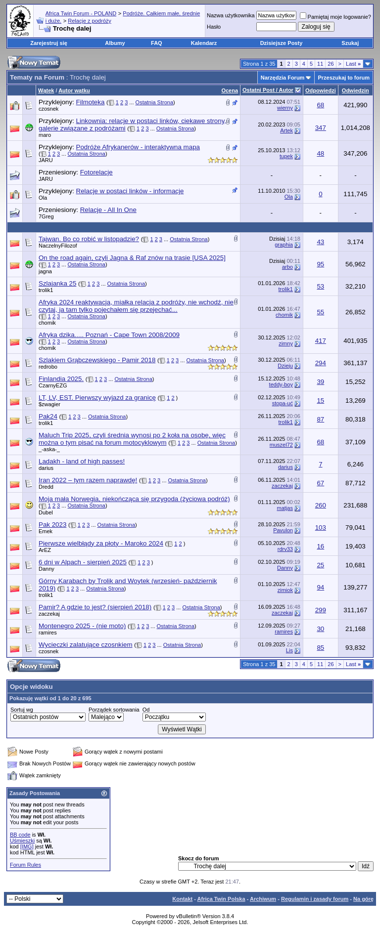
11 (320, 64)
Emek (45, 531)
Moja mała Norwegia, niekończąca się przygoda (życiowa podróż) (134, 499)
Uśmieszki (22, 841)
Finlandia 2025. (61, 378)
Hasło (214, 27)
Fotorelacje (96, 172)
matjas (285, 508)
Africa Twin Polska (221, 899)
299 (320, 610)
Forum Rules (25, 865)
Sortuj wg (21, 710)
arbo (287, 267)
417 (320, 340)
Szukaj (350, 43)
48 (320, 153)
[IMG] (27, 846)
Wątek (46, 90)
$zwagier (49, 404)
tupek (286, 156)
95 (320, 264)
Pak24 (48, 416)
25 (320, 565)
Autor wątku (74, 90)
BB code (20, 835)
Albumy (115, 43)
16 (320, 546)
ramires (48, 632)
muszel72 (281, 445)
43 (320, 242)
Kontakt (182, 899)
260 (320, 505)
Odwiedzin (355, 90)
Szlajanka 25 (57, 283)
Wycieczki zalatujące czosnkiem (86, 644)
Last (353, 64)
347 (320, 127)
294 (320, 363)
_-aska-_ (49, 449)
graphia (284, 245)
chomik (47, 323)
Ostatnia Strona (154, 102)
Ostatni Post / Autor (267, 90)
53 (320, 286)
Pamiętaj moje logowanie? (335, 17)
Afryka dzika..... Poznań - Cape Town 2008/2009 (109, 334)
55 (320, 312)
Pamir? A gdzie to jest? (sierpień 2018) (95, 607)
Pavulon (283, 530)
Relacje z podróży (89, 21)
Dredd (46, 487)
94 (320, 587)
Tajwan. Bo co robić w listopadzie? (89, 239)
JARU (46, 160)
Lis (289, 650)
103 (320, 527)
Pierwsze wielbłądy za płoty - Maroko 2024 (101, 543)
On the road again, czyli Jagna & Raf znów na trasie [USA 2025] (132, 257)
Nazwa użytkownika (231, 15)
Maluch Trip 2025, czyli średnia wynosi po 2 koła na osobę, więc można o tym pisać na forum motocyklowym (132, 438)
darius (46, 468)
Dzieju (285, 366)
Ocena (229, 90)
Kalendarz (204, 43)
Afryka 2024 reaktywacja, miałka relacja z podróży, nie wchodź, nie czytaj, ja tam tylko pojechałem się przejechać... (136, 305)
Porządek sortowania (114, 710)
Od (146, 710)
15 (320, 400)
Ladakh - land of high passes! (82, 461)
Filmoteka (90, 102)
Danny (46, 569)
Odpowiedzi (320, 90)
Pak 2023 (52, 524)
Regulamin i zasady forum (314, 899)
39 (320, 381)
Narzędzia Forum (283, 78)
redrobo (48, 367)
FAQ (156, 43)
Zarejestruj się (48, 43)
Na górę (363, 899)
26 (330, 64)
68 (320, 105)
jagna (45, 271)
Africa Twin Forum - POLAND (81, 13)
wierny (285, 108)
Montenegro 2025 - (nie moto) (82, 626)
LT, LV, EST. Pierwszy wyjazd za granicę (97, 397)
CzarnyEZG (53, 385)
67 (320, 483)
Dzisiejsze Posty (281, 43)
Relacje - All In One (108, 209)
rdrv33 (285, 549)
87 (320, 419)
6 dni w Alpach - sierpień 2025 (83, 562)
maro (45, 135)
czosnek (48, 109)
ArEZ (45, 550)
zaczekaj (282, 486)
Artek (286, 130)
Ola (43, 198)
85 (320, 647)
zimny (286, 343)
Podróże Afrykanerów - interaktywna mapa (138, 147)
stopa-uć (282, 403)
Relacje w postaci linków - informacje (130, 191)
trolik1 (46, 290)
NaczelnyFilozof (58, 246)
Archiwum (263, 899)
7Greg (46, 216)
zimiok (285, 590)
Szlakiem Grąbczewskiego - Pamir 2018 (97, 360)
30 (320, 629)
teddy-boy (281, 384)
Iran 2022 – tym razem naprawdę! (88, 480)
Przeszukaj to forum (344, 78)
